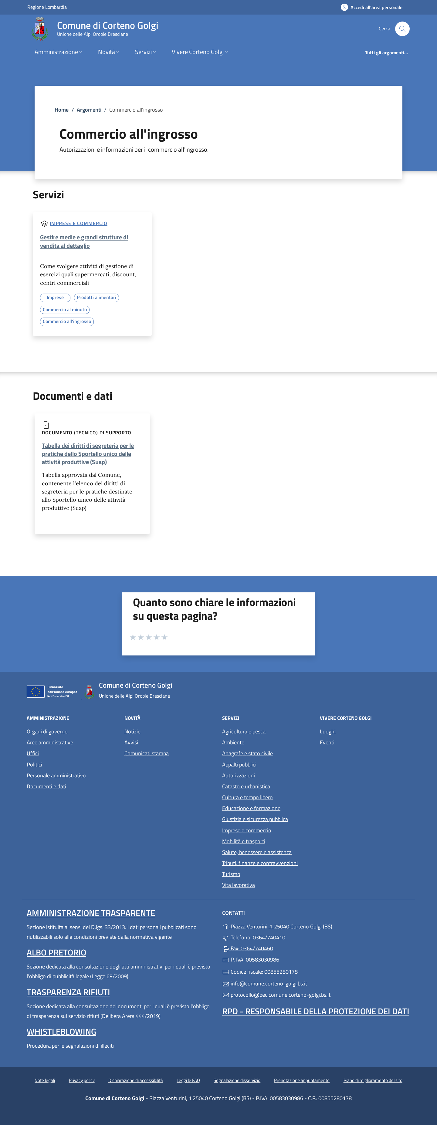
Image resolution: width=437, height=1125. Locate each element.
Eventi (327, 742)
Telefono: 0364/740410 (253, 937)
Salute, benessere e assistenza (257, 852)
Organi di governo (47, 731)
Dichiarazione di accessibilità (135, 1080)
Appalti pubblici (239, 764)
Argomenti (89, 110)
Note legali (45, 1080)
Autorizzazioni (238, 775)
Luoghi (328, 731)
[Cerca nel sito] (402, 29)
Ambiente (233, 742)
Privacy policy (82, 1080)
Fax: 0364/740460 (247, 948)
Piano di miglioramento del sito (373, 1080)
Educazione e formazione (251, 808)
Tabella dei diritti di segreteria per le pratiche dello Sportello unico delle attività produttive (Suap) (88, 454)
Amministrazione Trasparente (91, 912)
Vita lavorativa (238, 885)
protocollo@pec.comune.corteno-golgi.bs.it (276, 995)
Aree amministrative (50, 742)
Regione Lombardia (47, 7)
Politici (34, 764)
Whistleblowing (61, 1031)
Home (62, 110)
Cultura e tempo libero (247, 797)
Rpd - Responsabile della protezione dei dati (315, 1011)
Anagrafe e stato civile (247, 753)
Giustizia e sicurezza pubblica (255, 819)
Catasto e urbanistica (246, 786)
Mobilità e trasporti (243, 841)
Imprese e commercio (78, 223)
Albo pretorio (56, 952)
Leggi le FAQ (188, 1080)
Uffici (33, 753)
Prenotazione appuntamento (302, 1080)
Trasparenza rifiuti (68, 992)
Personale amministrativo (56, 775)
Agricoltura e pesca (244, 731)
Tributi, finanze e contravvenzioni (260, 863)
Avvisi (131, 742)
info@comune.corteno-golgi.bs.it (264, 983)
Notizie (132, 731)
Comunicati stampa (146, 753)
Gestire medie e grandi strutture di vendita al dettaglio (84, 241)
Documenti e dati (46, 786)
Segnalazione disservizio (237, 1080)
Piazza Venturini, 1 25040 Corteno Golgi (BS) (305, 926)
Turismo (231, 874)
